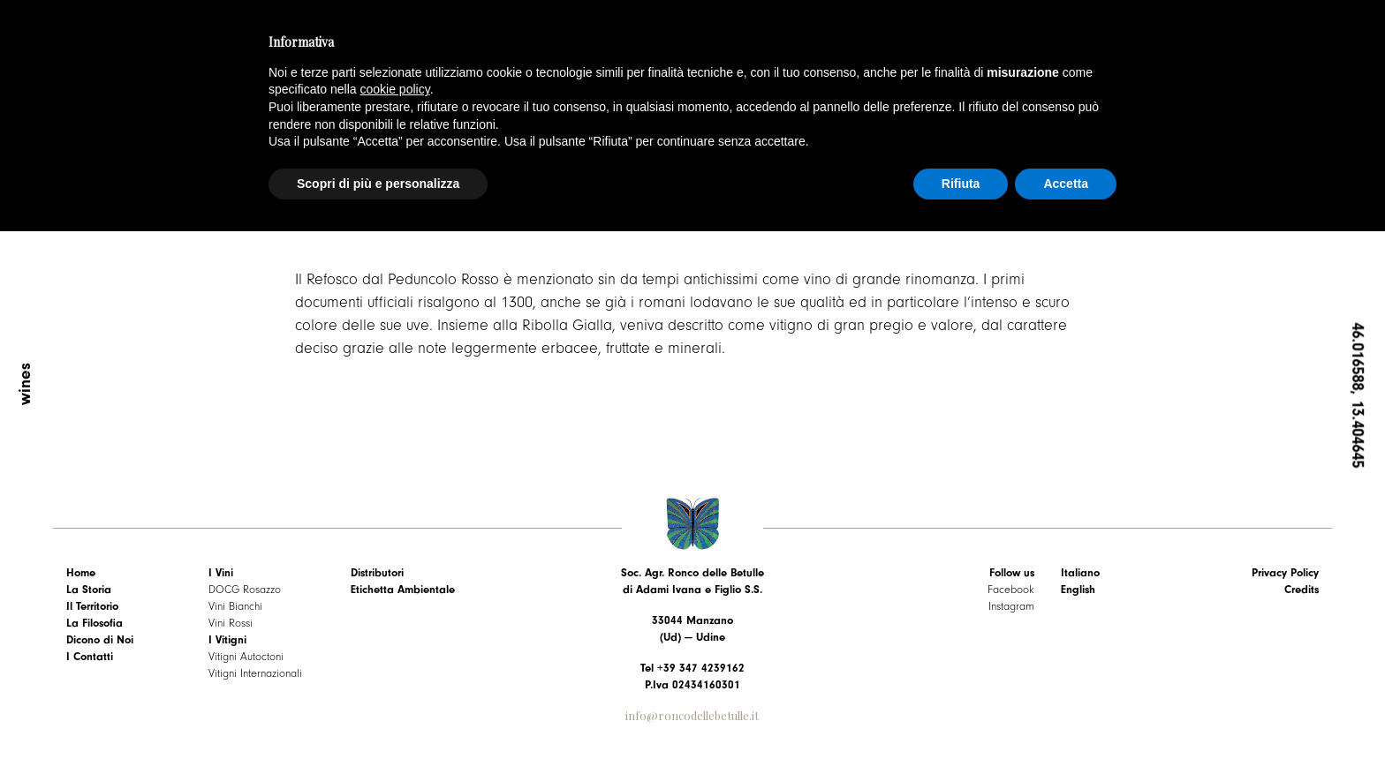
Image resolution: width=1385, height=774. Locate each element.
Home (80, 572)
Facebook (1011, 589)
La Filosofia (94, 622)
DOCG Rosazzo (244, 589)
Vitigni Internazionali (255, 673)
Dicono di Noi (99, 639)
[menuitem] (1119, 572)
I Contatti (89, 656)
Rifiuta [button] (961, 184)
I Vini (220, 572)
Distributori (377, 572)
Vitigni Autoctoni (246, 656)
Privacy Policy (1285, 572)
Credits (1301, 589)
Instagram (1011, 605)
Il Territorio (92, 605)
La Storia (88, 589)
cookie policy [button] (395, 89)
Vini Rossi (230, 622)
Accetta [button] (1065, 184)
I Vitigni (227, 639)
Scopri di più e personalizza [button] (378, 184)
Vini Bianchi (235, 605)
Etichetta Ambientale (403, 589)
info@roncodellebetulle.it (692, 715)
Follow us (1011, 572)
